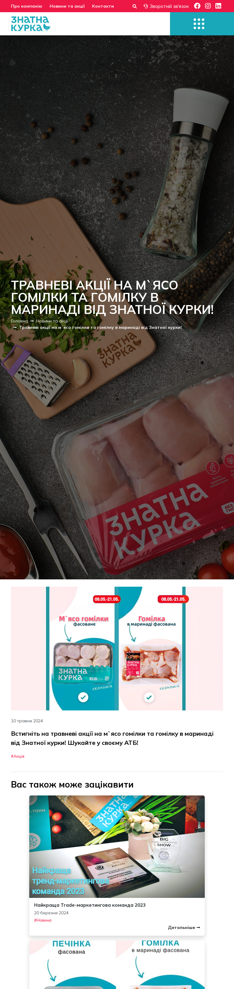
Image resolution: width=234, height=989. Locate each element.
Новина (44, 920)
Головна (19, 321)
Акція (18, 756)
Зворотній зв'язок (166, 6)
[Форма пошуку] (135, 6)
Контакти (103, 6)
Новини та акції (67, 6)
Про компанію (26, 6)
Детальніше (184, 927)
